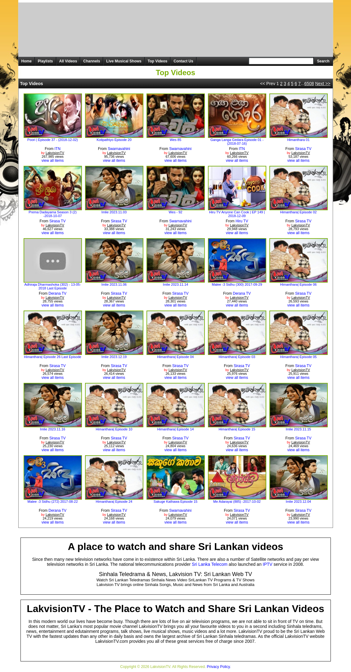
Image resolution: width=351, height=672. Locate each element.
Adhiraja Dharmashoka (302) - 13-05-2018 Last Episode (52, 286)
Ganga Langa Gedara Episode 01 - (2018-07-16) (236, 141)
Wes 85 (175, 140)
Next (322, 83)
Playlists (45, 61)
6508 (309, 83)
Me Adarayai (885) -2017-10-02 (237, 501)
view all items (53, 160)
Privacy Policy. (219, 667)
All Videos (68, 61)
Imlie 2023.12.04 (298, 501)
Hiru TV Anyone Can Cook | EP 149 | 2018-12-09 (237, 214)
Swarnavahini (119, 149)
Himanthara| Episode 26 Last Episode (52, 357)
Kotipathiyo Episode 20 (114, 140)
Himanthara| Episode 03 (237, 357)
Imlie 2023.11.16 (52, 429)
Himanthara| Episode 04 (175, 357)
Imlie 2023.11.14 (175, 284)
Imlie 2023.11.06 (114, 284)
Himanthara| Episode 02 (298, 212)
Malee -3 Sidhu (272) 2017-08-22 (52, 501)
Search (323, 61)
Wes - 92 (175, 212)
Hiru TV (242, 221)
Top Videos (158, 61)
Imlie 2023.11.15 (298, 429)
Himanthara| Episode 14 (175, 429)
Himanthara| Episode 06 (298, 284)
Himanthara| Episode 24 (114, 501)
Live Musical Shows (123, 61)
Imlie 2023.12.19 (114, 357)
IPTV (267, 564)
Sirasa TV (303, 149)
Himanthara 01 (298, 140)
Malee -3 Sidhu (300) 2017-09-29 (237, 284)
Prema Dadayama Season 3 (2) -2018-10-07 (53, 214)
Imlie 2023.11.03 (114, 212)
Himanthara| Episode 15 (237, 429)
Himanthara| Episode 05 (298, 357)
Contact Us (183, 61)
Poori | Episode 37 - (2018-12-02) (52, 140)
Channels (91, 61)
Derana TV (57, 293)
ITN (58, 149)
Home (26, 61)
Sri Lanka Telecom (209, 564)
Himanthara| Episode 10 (114, 429)
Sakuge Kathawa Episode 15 (175, 501)
